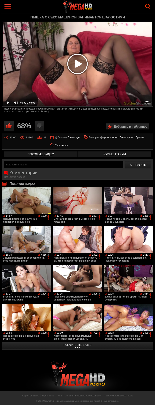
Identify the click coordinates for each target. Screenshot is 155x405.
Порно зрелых (127, 137)
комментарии (114, 154)
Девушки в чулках (109, 137)
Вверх (149, 398)
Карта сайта (48, 395)
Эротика (140, 137)
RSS (60, 395)
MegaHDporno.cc (83, 6)
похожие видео (41, 154)
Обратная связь (30, 395)
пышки (64, 145)
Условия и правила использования (83, 395)
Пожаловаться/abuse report (119, 395)
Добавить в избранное (130, 126)
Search (148, 6)
